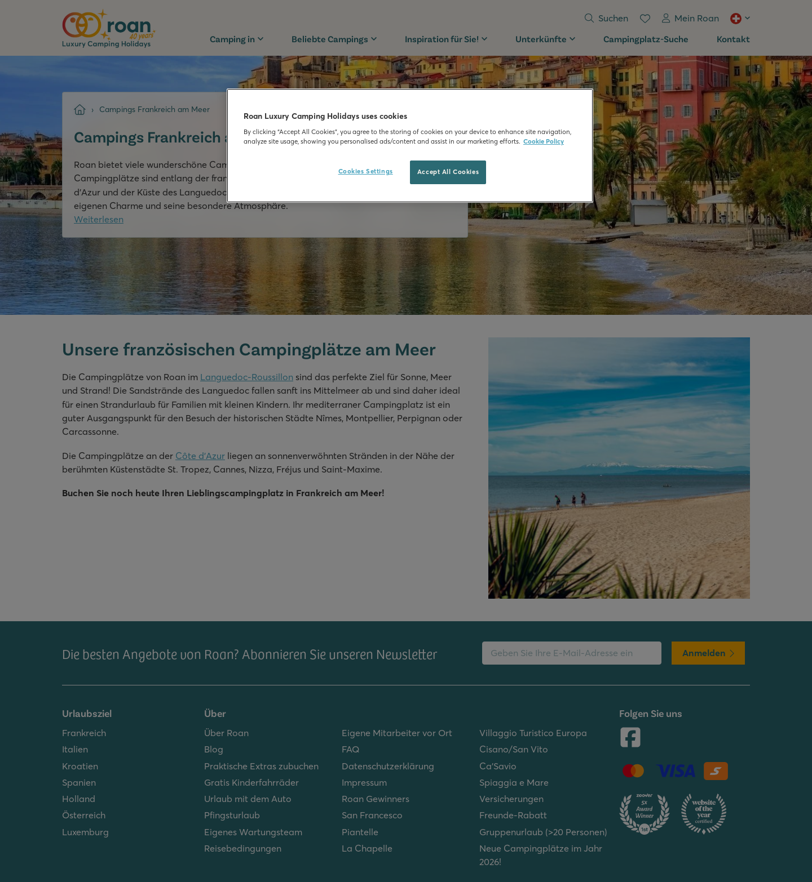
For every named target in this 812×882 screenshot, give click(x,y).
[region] (410, 145)
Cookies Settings (365, 171)
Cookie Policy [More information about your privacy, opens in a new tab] (543, 141)
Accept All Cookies (448, 172)
